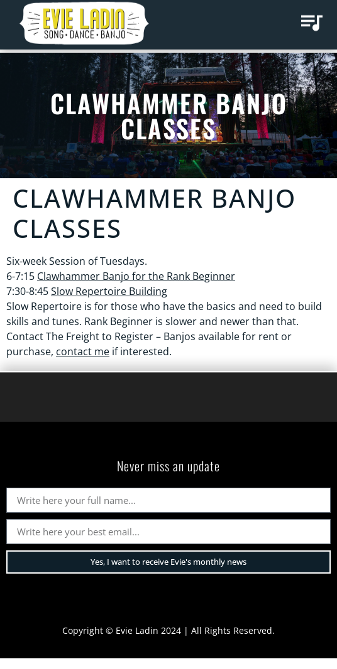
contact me (82, 351)
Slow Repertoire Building (109, 291)
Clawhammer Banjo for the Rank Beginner (136, 276)
